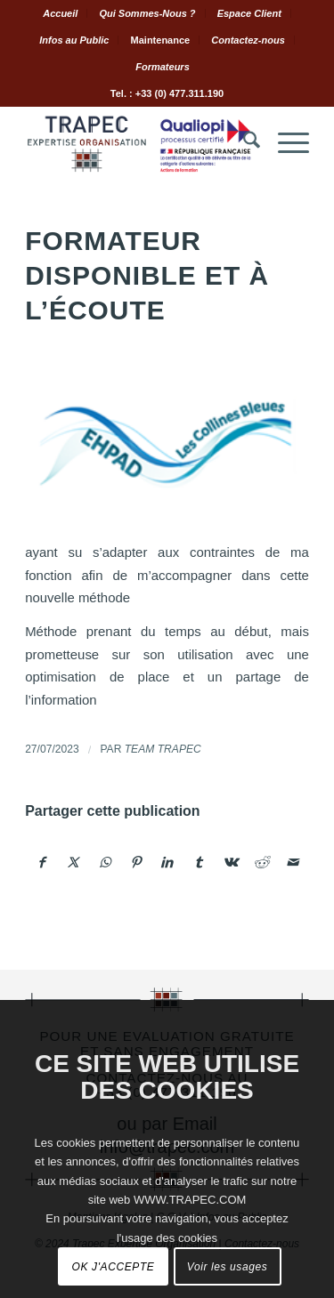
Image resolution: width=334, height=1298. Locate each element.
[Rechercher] (242, 143)
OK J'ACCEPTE (113, 1267)
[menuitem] (60, 13)
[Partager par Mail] (293, 862)
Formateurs (162, 66)
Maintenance (161, 40)
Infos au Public (74, 40)
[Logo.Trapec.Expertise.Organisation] (138, 143)
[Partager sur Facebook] (41, 862)
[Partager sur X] (73, 862)
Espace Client (249, 13)
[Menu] (284, 143)
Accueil (60, 13)
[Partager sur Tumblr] (198, 862)
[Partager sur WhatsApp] (105, 862)
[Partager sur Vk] (230, 862)
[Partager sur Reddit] (261, 862)
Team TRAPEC (163, 749)
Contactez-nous (248, 40)
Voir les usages (227, 1267)
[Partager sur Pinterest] (136, 862)
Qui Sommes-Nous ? (147, 13)
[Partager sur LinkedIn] (167, 862)
